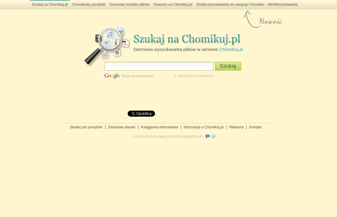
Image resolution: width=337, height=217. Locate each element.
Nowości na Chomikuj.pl (173, 4)
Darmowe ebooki (121, 127)
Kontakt (255, 127)
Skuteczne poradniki (86, 127)
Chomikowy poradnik (88, 4)
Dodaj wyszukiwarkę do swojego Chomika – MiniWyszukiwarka (246, 4)
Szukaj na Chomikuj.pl (50, 4)
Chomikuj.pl (231, 49)
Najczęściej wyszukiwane (196, 75)
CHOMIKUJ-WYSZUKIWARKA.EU (178, 136)
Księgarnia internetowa (159, 127)
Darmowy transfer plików (129, 4)
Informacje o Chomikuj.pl (204, 127)
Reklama (236, 127)
